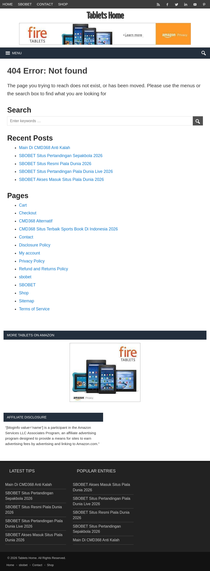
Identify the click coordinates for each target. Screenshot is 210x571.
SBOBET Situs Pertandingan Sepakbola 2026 (60, 155)
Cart (23, 205)
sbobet (25, 4)
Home (8, 4)
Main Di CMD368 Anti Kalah (44, 147)
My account (29, 253)
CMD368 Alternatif (35, 221)
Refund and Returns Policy (43, 269)
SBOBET (27, 285)
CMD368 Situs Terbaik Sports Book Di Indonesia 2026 (68, 229)
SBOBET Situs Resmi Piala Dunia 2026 (55, 163)
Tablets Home (27, 558)
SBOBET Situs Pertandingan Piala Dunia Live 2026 (66, 171)
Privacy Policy (32, 261)
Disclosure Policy (34, 245)
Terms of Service (34, 309)
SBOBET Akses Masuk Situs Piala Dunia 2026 (61, 179)
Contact (45, 4)
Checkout (27, 213)
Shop (63, 4)
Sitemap (26, 301)
